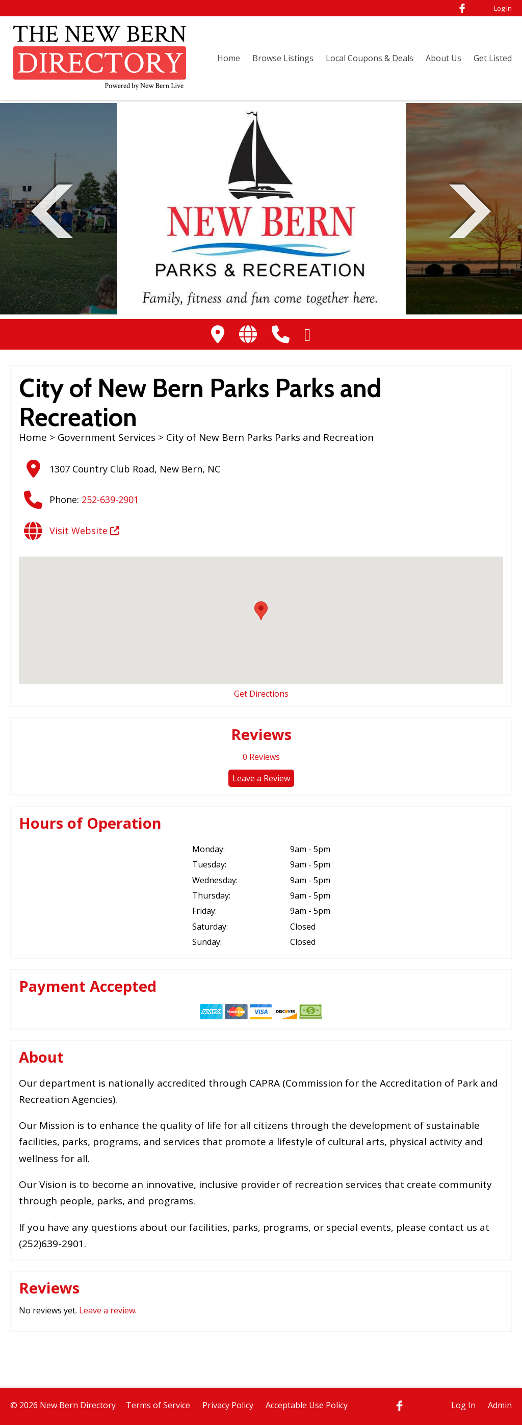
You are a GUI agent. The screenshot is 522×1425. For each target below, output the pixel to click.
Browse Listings (283, 58)
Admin (500, 1405)
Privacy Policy (227, 1405)
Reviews (261, 756)
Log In (503, 8)
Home (228, 58)
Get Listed (493, 58)
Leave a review (107, 1310)
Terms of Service (158, 1405)
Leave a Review (261, 778)
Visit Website (84, 530)
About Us (443, 58)
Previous (52, 210)
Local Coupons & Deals (369, 58)
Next (470, 210)
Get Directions (261, 693)
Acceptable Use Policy (307, 1405)
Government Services (106, 437)
